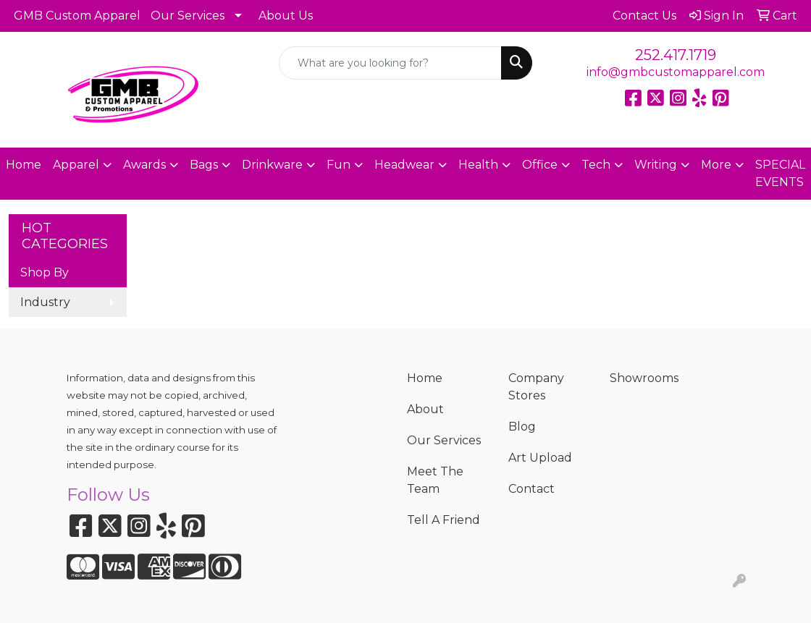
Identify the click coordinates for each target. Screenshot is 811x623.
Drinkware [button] (272, 164)
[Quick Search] (390, 63)
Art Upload (540, 458)
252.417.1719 (675, 55)
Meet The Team (435, 480)
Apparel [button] (76, 164)
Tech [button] (595, 164)
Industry (45, 302)
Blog (522, 426)
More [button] (716, 164)
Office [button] (540, 164)
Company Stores (536, 386)
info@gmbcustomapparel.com (676, 72)
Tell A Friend (443, 520)
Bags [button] (204, 164)
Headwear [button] (404, 164)
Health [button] (478, 164)
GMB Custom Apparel (77, 15)
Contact (531, 489)
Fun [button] (338, 164)
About (425, 409)
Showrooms (644, 378)
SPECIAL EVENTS (780, 173)
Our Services (187, 15)
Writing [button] (655, 164)
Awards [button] (144, 164)
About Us (286, 15)
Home (23, 164)
